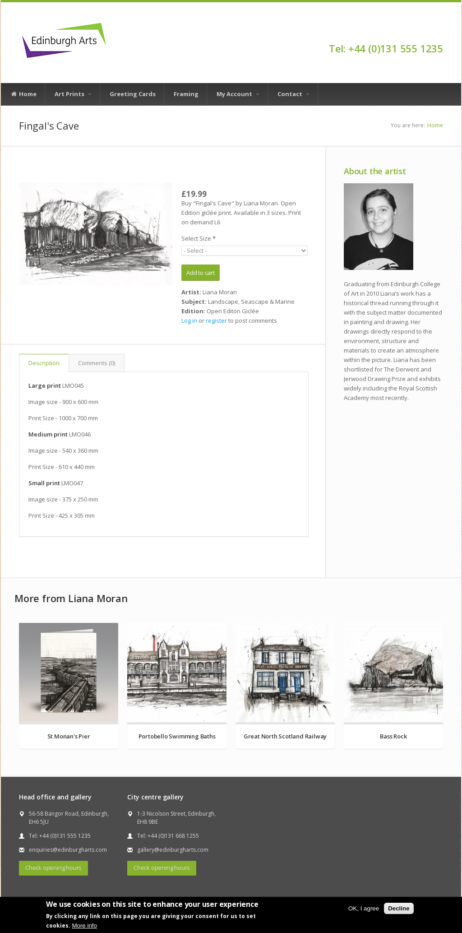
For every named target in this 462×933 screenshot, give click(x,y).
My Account (238, 94)
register (216, 320)
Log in (189, 320)
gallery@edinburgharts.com (172, 850)
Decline (398, 908)
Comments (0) (96, 363)
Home (23, 94)
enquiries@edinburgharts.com (68, 850)
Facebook (439, 32)
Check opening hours (53, 867)
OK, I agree (363, 908)
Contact (293, 94)
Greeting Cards (133, 94)
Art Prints (73, 94)
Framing (186, 94)
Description (44, 363)
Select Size (198, 238)
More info (84, 925)
